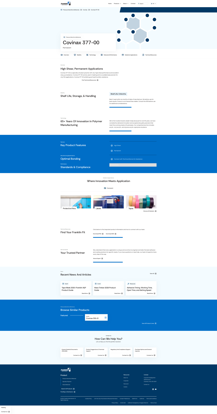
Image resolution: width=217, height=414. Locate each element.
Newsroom (126, 383)
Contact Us (146, 384)
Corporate (126, 380)
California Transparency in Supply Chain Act (138, 402)
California (142, 398)
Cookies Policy (88, 398)
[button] (117, 4)
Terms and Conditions (151, 398)
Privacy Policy (115, 402)
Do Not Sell (123, 402)
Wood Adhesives (66, 384)
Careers (125, 386)
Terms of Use (153, 402)
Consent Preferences (125, 398)
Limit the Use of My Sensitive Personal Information (105, 398)
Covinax (85, 9)
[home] (66, 3)
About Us (126, 377)
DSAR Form (134, 398)
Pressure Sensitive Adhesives (69, 378)
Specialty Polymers (67, 381)
